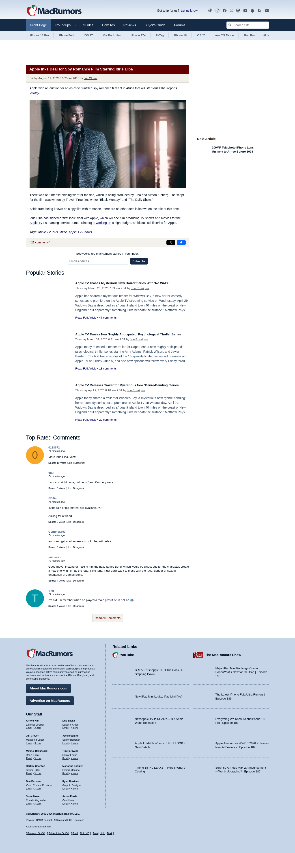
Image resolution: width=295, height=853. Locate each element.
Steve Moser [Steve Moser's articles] (33, 794)
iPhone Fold (66, 35)
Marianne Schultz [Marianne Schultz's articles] (72, 764)
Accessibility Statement (38, 826)
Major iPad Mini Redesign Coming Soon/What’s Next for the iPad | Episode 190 (241, 670)
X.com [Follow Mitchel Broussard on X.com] (37, 756)
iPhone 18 (180, 35)
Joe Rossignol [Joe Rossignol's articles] (70, 733)
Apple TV (36, 223)
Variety (34, 93)
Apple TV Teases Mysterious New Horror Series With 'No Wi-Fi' (131, 283)
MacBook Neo (112, 35)
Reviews (129, 25)
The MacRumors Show (223, 653)
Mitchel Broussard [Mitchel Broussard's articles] (36, 748)
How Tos (108, 25)
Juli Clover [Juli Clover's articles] (32, 733)
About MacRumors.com (48, 686)
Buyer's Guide (155, 25)
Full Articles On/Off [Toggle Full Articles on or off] (59, 833)
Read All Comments (108, 618)
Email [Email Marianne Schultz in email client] (65, 771)
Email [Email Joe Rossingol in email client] (65, 740)
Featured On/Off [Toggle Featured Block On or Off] (36, 833)
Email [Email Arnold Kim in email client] (29, 725)
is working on (102, 223)
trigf (51, 590)
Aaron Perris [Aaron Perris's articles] (69, 794)
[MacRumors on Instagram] (217, 10)
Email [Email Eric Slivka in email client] (65, 725)
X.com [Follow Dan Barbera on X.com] (37, 786)
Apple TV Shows (80, 232)
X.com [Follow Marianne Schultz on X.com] (74, 771)
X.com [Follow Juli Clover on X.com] (37, 740)
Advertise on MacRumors (50, 698)
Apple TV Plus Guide (52, 232)
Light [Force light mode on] (102, 833)
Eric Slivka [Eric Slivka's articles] (68, 718)
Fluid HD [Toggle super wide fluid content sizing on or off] (84, 833)
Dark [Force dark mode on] (109, 833)
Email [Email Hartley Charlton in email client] (29, 771)
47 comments (107, 317)
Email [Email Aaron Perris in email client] (65, 801)
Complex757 (57, 531)
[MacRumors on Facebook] (224, 10)
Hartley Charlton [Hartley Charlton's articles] (35, 764)
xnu (51, 473)
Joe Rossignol (140, 288)
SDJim (52, 498)
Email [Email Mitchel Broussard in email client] (29, 756)
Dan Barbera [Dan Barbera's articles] (33, 779)
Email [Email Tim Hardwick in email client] (65, 756)
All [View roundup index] (266, 35)
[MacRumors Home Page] (54, 10)
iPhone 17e (138, 35)
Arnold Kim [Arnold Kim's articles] (32, 718)
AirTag (159, 35)
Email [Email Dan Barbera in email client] (29, 786)
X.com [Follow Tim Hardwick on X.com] (74, 756)
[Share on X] (170, 242)
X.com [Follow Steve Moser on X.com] (37, 801)
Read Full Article (86, 317)
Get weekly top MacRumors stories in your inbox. (107, 253)
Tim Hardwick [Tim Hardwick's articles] (70, 748)
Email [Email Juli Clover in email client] (29, 740)
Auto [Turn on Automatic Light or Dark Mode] (95, 833)
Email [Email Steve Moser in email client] (29, 801)
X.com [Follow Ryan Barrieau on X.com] (74, 786)
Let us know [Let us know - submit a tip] (189, 10)
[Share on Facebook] (181, 242)
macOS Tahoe (224, 35)
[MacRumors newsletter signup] (267, 10)
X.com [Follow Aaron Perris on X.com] (74, 801)
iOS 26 (200, 35)
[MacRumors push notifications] (252, 10)
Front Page (38, 25)
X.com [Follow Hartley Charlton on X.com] (37, 771)
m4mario (54, 557)
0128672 (54, 447)
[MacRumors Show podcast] (210, 10)
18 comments (107, 373)
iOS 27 (88, 35)
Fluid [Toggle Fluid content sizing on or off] (75, 833)
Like (70, 462)
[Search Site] (247, 25)
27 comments (40, 242)
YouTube (127, 653)
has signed (51, 218)
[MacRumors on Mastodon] (238, 10)
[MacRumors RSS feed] (259, 10)
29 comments (107, 424)
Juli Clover (90, 78)
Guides (88, 25)
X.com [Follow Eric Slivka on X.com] (74, 725)
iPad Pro (249, 35)
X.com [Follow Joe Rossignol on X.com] (74, 740)
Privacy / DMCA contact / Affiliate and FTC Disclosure (55, 820)
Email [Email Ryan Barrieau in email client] (65, 786)
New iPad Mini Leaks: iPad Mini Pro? (159, 694)
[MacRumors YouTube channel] (245, 10)
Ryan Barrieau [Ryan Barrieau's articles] (70, 779)
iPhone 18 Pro (39, 35)
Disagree (79, 462)
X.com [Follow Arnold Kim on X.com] (37, 725)
